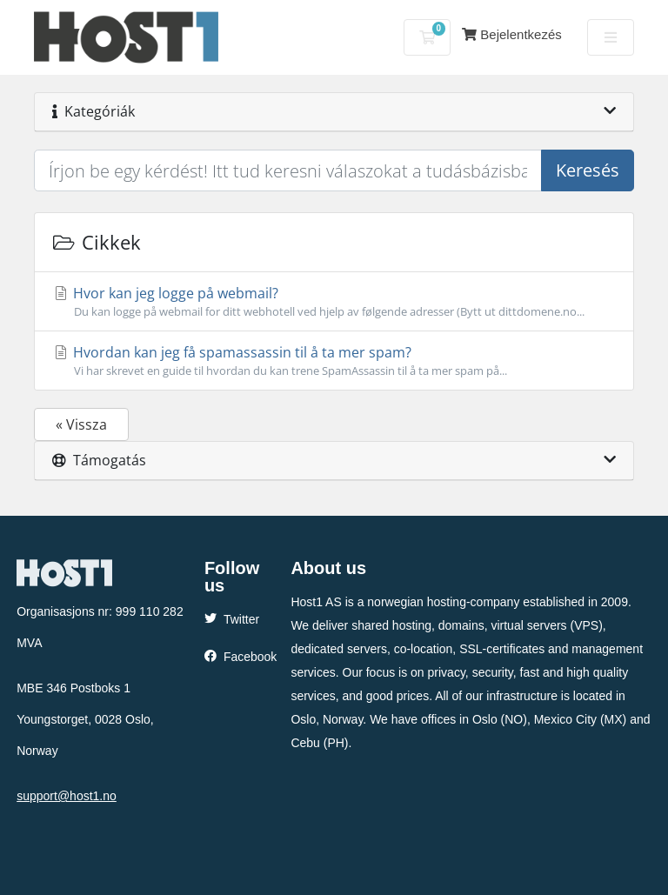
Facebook (240, 657)
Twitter (231, 619)
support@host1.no (67, 796)
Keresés (587, 170)
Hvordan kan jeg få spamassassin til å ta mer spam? (334, 361)
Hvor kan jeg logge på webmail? (334, 302)
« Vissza (81, 424)
